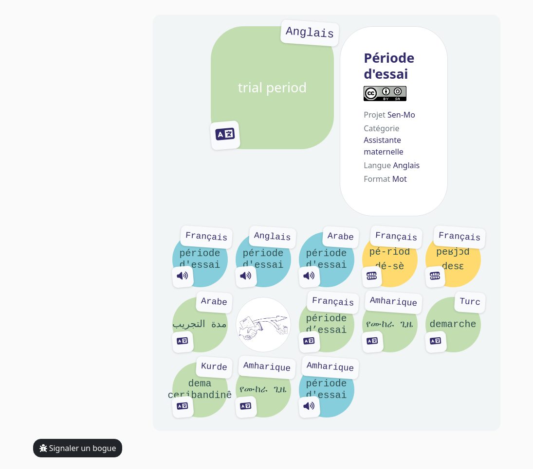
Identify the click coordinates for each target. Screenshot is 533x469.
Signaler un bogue (77, 448)
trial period (272, 88)
